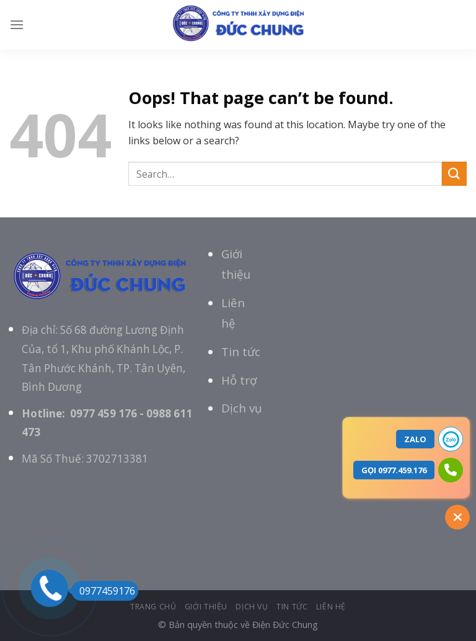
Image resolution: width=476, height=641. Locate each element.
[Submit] (454, 174)
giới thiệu (206, 606)
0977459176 (103, 591)
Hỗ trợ (239, 380)
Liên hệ (331, 606)
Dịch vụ (241, 408)
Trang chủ (153, 606)
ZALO (415, 439)
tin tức (291, 606)
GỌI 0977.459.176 (393, 470)
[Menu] (16, 24)
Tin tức (240, 351)
